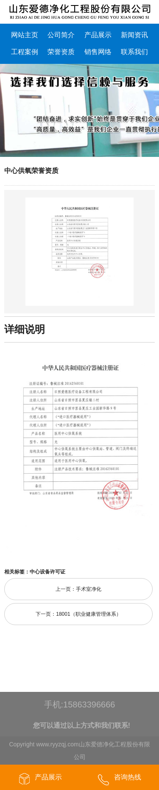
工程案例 (24, 51)
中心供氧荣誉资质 (31, 170)
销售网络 (98, 51)
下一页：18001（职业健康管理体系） (78, 614)
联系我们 (134, 51)
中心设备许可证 (47, 572)
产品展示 (98, 34)
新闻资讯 (134, 34)
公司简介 (61, 34)
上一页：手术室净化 (78, 589)
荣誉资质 (61, 51)
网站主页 (24, 34)
